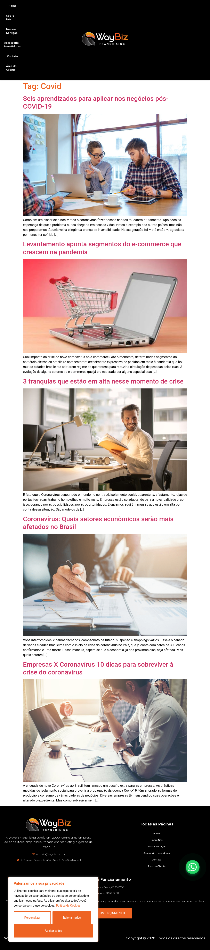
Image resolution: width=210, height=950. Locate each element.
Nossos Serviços (11, 31)
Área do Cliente (11, 68)
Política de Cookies (68, 905)
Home (12, 5)
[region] (53, 909)
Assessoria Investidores (157, 853)
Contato (12, 56)
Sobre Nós (10, 17)
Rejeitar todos (72, 918)
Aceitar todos (53, 931)
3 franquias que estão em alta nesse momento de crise (103, 381)
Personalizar (32, 918)
